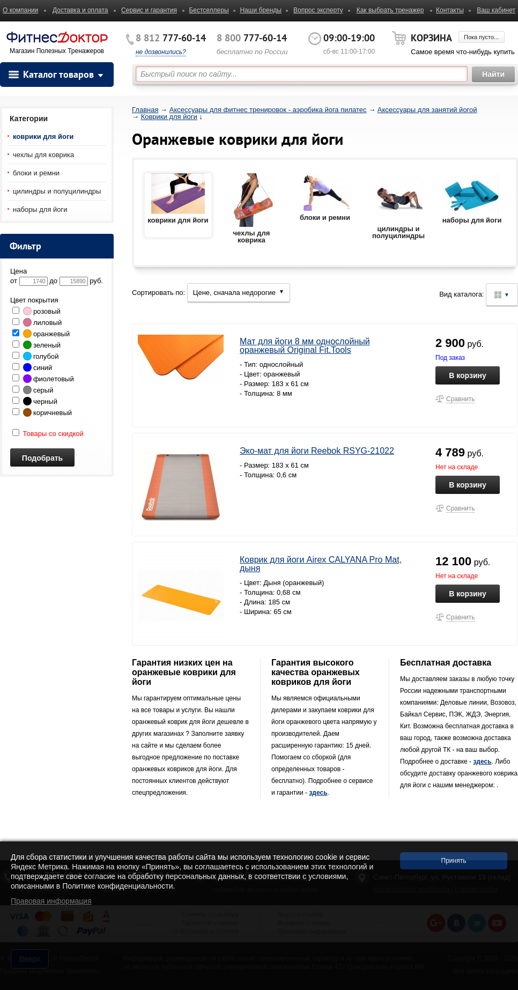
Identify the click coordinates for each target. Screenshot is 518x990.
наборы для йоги (40, 209)
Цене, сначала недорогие (238, 293)
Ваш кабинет (496, 10)
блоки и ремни (36, 173)
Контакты (450, 10)
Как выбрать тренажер (390, 10)
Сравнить (460, 399)
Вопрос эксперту (318, 10)
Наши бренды (260, 10)
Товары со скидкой (48, 434)
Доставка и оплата (80, 10)
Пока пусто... (481, 37)
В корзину (467, 375)
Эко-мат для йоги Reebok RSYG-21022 (317, 450)
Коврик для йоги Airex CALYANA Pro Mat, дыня (321, 564)
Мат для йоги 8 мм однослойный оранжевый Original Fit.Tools (305, 345)
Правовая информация (51, 901)
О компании (20, 10)
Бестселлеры (208, 10)
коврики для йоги (43, 136)
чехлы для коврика (43, 155)
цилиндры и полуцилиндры (57, 191)
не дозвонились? (161, 52)
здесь (318, 792)
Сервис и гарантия (149, 10)
